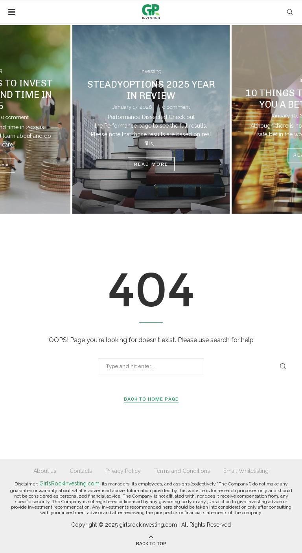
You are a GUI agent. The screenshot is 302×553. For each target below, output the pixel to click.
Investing (151, 71)
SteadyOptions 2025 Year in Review (151, 90)
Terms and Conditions (182, 471)
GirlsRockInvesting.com (69, 483)
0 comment (176, 107)
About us (44, 471)
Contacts (81, 471)
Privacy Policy (123, 471)
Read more (151, 164)
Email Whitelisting (246, 471)
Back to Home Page (151, 399)
